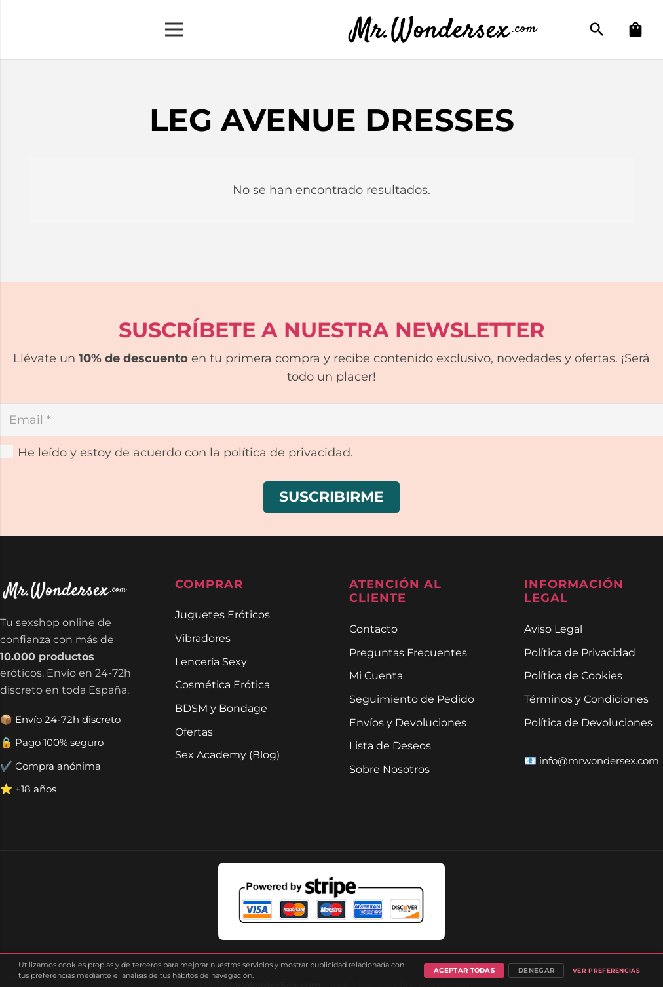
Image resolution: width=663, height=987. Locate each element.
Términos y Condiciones (586, 698)
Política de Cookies (573, 675)
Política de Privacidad (579, 652)
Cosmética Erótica (222, 684)
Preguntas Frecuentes (408, 652)
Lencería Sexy (211, 661)
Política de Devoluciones (588, 722)
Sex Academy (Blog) (227, 754)
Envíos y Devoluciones (407, 722)
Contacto (373, 628)
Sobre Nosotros (389, 768)
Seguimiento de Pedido (411, 698)
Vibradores (203, 637)
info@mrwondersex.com (599, 760)
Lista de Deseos (390, 745)
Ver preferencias (606, 970)
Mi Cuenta (376, 675)
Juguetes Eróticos (222, 614)
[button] (597, 29)
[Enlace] (450, 29)
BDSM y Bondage (221, 708)
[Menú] (174, 29)
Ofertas (194, 731)
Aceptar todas (464, 970)
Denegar (536, 970)
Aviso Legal (553, 628)
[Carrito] (635, 29)
